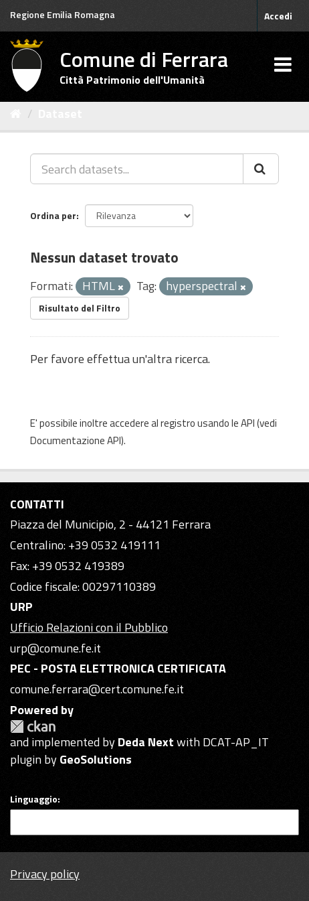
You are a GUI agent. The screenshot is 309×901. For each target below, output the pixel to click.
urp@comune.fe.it (55, 648)
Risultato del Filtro (79, 308)
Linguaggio (34, 799)
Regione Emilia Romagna (62, 14)
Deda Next (146, 742)
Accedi (278, 16)
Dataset (60, 114)
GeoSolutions (96, 759)
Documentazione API (75, 440)
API (248, 423)
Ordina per (53, 215)
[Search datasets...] (136, 168)
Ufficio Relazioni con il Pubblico (89, 627)
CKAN (33, 726)
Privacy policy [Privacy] (45, 874)
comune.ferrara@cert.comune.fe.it (97, 689)
